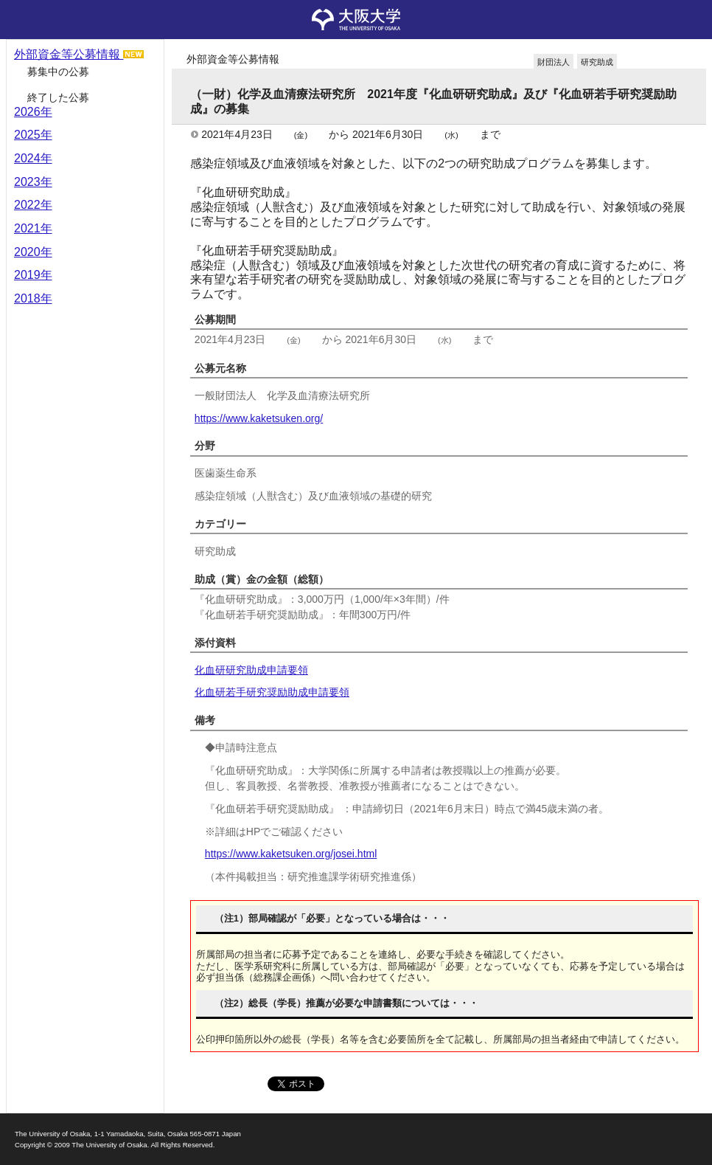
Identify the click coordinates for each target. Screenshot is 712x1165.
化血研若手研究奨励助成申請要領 (272, 692)
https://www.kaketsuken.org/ (259, 418)
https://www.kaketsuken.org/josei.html (291, 854)
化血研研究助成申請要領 (251, 670)
